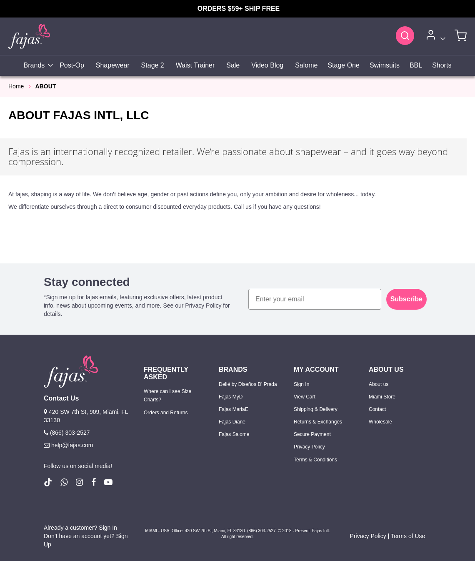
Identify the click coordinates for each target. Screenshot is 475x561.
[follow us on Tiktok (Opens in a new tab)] (48, 482)
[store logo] (29, 36)
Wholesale (380, 422)
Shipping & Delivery (316, 409)
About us (378, 384)
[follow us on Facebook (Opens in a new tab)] (93, 482)
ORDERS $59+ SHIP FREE (239, 8)
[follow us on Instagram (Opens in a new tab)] (79, 482)
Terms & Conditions (315, 460)
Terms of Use (408, 536)
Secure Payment (312, 434)
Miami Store (382, 397)
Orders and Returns (166, 413)
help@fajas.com (68, 445)
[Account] (434, 36)
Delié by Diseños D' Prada (248, 384)
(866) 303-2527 (67, 432)
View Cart (304, 397)
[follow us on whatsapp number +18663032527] (64, 482)
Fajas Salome (234, 434)
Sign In (301, 384)
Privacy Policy (309, 447)
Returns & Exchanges (318, 422)
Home (16, 86)
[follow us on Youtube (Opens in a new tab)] (108, 482)
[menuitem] (36, 65)
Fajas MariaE (233, 409)
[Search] (405, 35)
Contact (377, 409)
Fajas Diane (232, 422)
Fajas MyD (230, 397)
